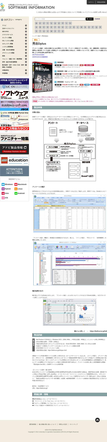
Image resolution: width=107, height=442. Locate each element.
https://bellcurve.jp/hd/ (98, 331)
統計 (39, 36)
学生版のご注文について (68, 12)
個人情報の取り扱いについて (47, 424)
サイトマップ (74, 424)
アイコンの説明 (92, 12)
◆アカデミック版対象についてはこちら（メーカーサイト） (50, 403)
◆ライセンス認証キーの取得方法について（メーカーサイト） (51, 405)
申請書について (81, 12)
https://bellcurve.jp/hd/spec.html (57, 350)
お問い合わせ (102, 12)
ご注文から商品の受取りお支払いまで (48, 12)
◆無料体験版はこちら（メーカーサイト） (45, 399)
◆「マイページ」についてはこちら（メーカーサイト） (49, 401)
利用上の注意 (63, 424)
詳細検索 (97, 19)
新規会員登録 (101, 2)
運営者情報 (32, 424)
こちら (82, 101)
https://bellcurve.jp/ (41, 388)
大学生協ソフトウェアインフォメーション (27, 7)
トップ (34, 36)
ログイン (91, 2)
